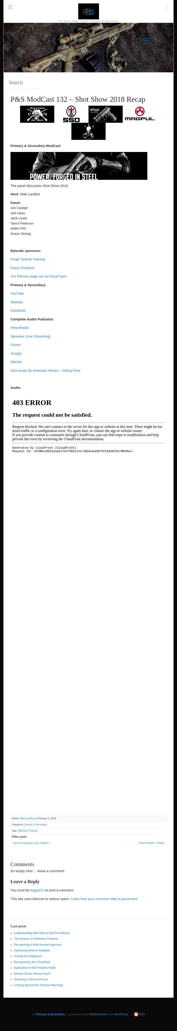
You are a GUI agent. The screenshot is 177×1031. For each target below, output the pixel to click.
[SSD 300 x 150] (71, 114)
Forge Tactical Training (27, 259)
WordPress (121, 1014)
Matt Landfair (27, 818)
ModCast (23, 831)
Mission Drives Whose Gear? (32, 973)
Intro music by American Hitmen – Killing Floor (45, 370)
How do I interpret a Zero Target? (30, 843)
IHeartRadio (19, 328)
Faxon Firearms (22, 268)
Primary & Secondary (35, 824)
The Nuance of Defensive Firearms (36, 938)
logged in (37, 890)
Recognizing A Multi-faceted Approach (38, 944)
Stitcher (16, 362)
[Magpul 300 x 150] (140, 114)
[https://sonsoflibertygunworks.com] (37, 114)
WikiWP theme (98, 1014)
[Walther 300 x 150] (105, 114)
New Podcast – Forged (152, 843)
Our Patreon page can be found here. (38, 276)
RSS (142, 1014)
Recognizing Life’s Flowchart (32, 962)
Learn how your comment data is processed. (104, 899)
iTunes (15, 345)
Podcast (33, 831)
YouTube (17, 293)
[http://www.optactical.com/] (88, 131)
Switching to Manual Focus (31, 979)
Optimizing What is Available (32, 950)
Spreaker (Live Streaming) (30, 336)
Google (15, 353)
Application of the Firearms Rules (35, 967)
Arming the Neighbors (28, 956)
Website (16, 302)
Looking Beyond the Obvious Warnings (38, 985)
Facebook (18, 310)
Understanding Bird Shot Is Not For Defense (42, 933)
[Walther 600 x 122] (78, 165)
